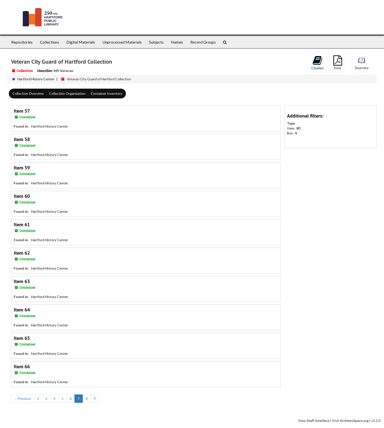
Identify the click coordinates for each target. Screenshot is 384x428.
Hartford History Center (35, 79)
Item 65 (22, 338)
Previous (22, 398)
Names (177, 42)
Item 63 (22, 281)
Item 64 (22, 310)
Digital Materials (80, 42)
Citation (317, 62)
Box (290, 133)
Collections (49, 42)
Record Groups (203, 42)
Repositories (22, 42)
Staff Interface (318, 420)
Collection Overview (28, 93)
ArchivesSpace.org (354, 420)
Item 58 (22, 139)
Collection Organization (67, 93)
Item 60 (22, 196)
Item (291, 128)
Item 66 (22, 366)
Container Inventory (106, 93)
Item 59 (22, 168)
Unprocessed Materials (122, 42)
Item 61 (22, 224)
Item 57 (22, 111)
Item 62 (22, 253)
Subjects (156, 42)
